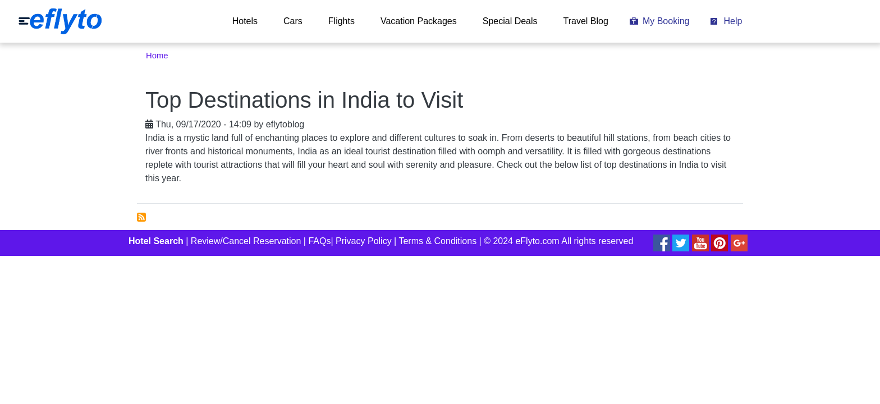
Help (732, 21)
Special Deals (510, 21)
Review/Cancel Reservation (246, 241)
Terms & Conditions (437, 241)
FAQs (319, 241)
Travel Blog (585, 21)
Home (157, 55)
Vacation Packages (419, 21)
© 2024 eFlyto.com (522, 241)
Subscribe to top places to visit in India (141, 217)
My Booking (666, 21)
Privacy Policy (364, 241)
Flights (341, 21)
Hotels (245, 21)
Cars (292, 21)
